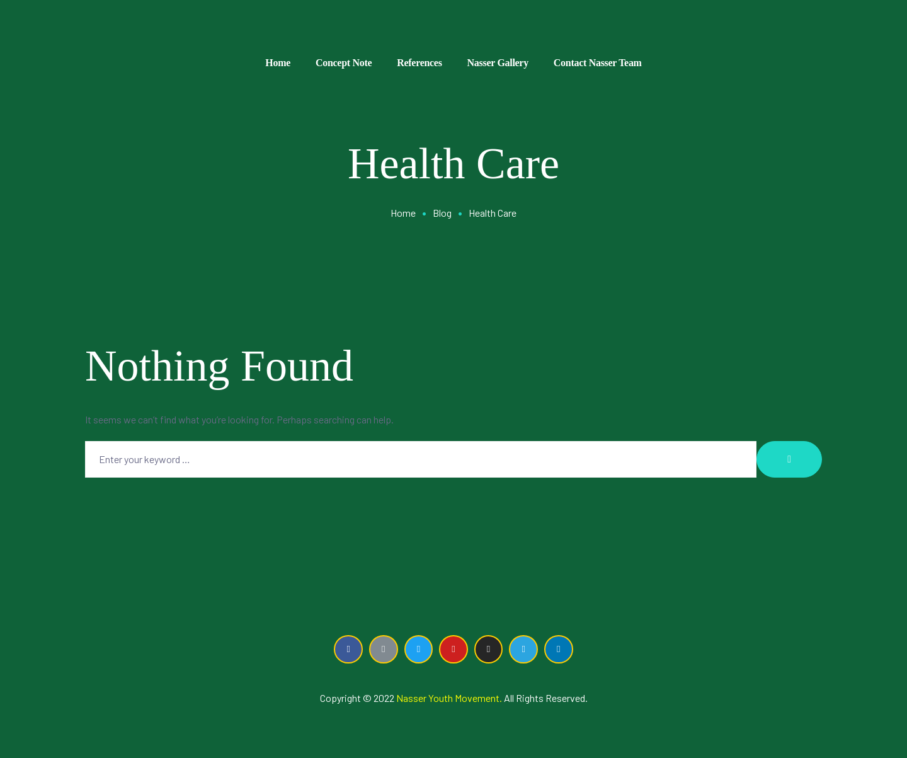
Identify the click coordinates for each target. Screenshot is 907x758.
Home (277, 62)
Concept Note (344, 62)
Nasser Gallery (497, 62)
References (419, 62)
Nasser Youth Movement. (449, 698)
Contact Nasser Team (598, 62)
